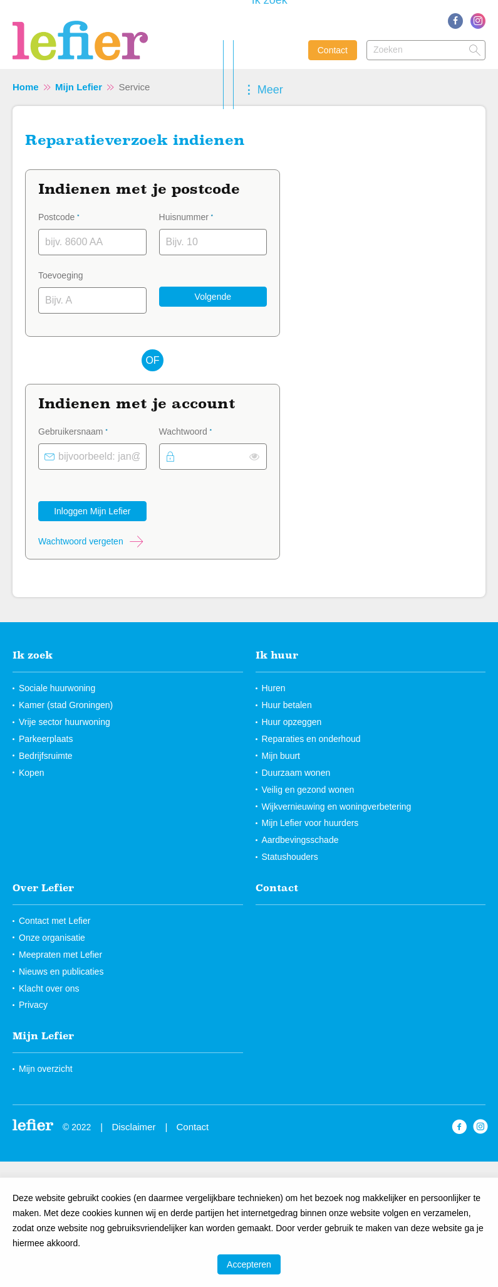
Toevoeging (60, 275)
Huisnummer (202, 215)
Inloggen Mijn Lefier (92, 511)
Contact (333, 50)
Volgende (213, 297)
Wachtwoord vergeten (80, 541)
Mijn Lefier (78, 87)
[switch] (254, 456)
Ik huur (277, 654)
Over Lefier (43, 887)
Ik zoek (33, 654)
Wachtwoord (201, 430)
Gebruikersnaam (89, 430)
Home (26, 87)
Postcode (75, 215)
